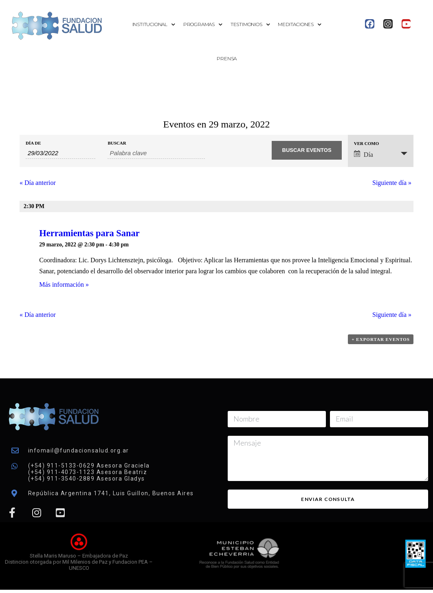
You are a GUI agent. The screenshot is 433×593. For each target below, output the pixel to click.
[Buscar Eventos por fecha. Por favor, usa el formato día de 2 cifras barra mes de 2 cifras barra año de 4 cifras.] (60, 153)
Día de (33, 143)
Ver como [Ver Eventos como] (366, 143)
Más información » (64, 284)
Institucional (153, 24)
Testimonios (250, 24)
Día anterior (38, 182)
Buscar (117, 143)
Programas (202, 24)
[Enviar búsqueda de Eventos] (306, 150)
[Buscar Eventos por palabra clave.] (156, 153)
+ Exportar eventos (381, 339)
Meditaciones (299, 24)
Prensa (227, 58)
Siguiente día (391, 182)
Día (363, 154)
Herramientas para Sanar (89, 233)
